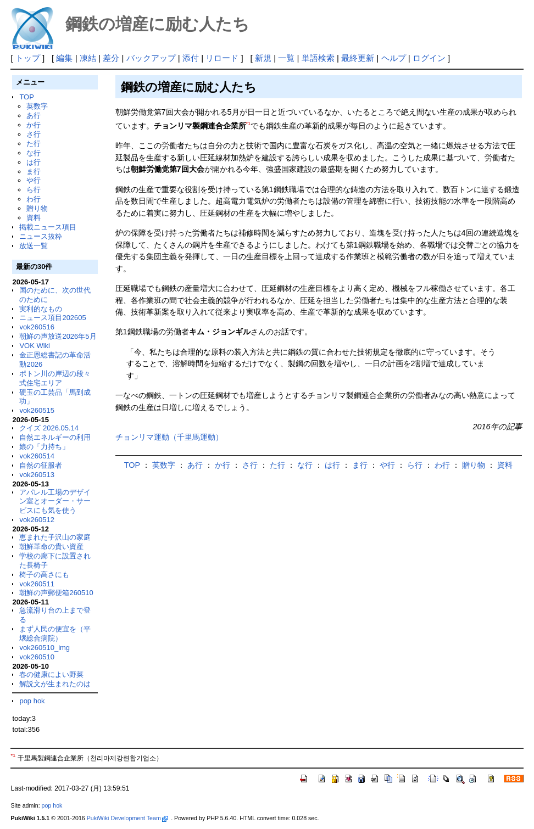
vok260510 (36, 657)
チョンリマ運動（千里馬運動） (169, 437)
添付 (190, 58)
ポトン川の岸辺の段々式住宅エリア (55, 378)
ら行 (33, 190)
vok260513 (36, 474)
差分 (111, 58)
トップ (27, 58)
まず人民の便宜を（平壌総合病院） (55, 633)
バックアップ (151, 58)
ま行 (33, 171)
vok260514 (36, 456)
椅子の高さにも (44, 574)
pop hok (31, 701)
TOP (26, 97)
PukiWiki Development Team (127, 818)
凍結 (88, 58)
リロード (221, 58)
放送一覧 (33, 246)
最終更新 (357, 58)
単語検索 (318, 58)
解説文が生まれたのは (55, 684)
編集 (64, 58)
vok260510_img (44, 647)
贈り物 (37, 208)
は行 (33, 162)
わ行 (33, 199)
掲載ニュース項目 (47, 227)
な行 (33, 153)
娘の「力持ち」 (44, 446)
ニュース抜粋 (40, 236)
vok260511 (36, 584)
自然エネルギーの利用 (55, 437)
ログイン (429, 58)
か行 (33, 125)
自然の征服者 (40, 465)
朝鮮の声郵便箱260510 (56, 593)
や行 (33, 180)
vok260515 (36, 410)
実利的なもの (40, 309)
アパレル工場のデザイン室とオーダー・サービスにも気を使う (55, 501)
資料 (33, 218)
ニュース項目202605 (52, 317)
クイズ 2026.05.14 (49, 428)
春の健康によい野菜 (51, 674)
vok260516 (36, 327)
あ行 (33, 115)
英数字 (37, 106)
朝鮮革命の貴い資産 (51, 546)
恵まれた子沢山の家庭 (55, 537)
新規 (263, 58)
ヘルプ (393, 58)
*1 (248, 123)
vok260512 (36, 520)
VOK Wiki (34, 345)
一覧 (286, 58)
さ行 (33, 134)
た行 (33, 143)
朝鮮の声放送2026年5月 (57, 336)
